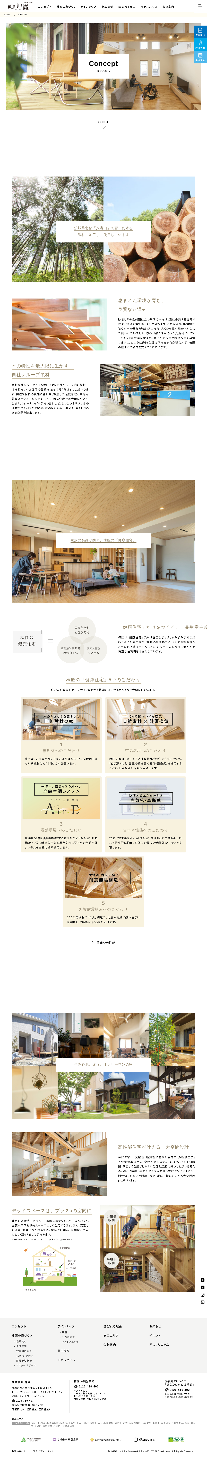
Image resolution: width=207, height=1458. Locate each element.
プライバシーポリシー (44, 1448)
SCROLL (103, 121)
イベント (154, 1333)
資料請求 (200, 35)
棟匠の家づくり (65, 6)
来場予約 (200, 60)
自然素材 (21, 1338)
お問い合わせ (19, 1448)
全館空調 (21, 1343)
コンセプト (44, 6)
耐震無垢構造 (24, 1357)
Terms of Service (133, 1456)
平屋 (64, 1329)
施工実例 (105, 6)
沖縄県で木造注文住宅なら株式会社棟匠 (130, 1448)
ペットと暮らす (70, 1339)
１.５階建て (68, 1334)
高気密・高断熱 (25, 1352)
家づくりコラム (158, 1341)
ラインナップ (86, 6)
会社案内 (164, 6)
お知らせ (155, 1324)
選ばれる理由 (124, 6)
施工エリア (110, 1333)
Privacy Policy (114, 1456)
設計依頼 (200, 47)
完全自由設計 (24, 1347)
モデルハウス (145, 6)
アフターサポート (26, 1362)
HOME (7, 13)
